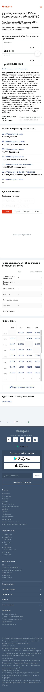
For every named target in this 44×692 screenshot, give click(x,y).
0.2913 (29, 355)
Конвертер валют (7, 517)
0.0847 (37, 338)
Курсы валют (7, 401)
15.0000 (21, 355)
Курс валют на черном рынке (11, 570)
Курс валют (6, 494)
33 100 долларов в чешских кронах (17, 164)
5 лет (37, 211)
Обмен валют (6, 565)
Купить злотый (7, 578)
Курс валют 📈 (11, 422)
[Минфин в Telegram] (15, 439)
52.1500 (21, 344)
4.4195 (37, 344)
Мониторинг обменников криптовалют (14, 524)
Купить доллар (7, 572)
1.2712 (37, 355)
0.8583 (29, 333)
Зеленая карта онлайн (9, 614)
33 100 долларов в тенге (12, 180)
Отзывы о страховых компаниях (12, 616)
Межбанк (5, 509)
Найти (37, 476)
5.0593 (37, 373)
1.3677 (12, 373)
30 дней (17, 211)
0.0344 (29, 367)
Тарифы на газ (6, 514)
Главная (2, 422)
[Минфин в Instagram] (28, 439)
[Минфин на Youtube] (35, 439)
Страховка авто (7, 621)
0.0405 (12, 367)
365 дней (27, 211)
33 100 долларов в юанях (13, 157)
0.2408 (29, 350)
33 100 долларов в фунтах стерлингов (18, 172)
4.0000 (21, 361)
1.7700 (21, 367)
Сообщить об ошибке (22, 482)
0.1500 (37, 367)
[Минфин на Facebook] (9, 439)
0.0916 (12, 361)
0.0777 (29, 361)
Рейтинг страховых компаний (12, 619)
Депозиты (5, 511)
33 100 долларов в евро (12, 134)
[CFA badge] (7, 633)
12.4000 (21, 350)
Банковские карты (8, 504)
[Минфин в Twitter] (22, 439)
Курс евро (5, 499)
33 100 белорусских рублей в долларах (14, 69)
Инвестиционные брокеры (10, 506)
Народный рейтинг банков (10, 522)
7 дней (7, 211)
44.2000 (21, 333)
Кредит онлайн (7, 519)
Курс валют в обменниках (10, 567)
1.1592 (29, 373)
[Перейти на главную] (7, 6)
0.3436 (12, 355)
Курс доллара (6, 496)
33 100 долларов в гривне (13, 149)
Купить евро (6, 575)
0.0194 (29, 338)
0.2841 (12, 350)
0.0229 (12, 338)
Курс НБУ (5, 501)
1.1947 (12, 344)
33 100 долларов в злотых (13, 142)
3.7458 (37, 333)
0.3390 (37, 361)
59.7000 (21, 373)
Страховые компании (9, 624)
